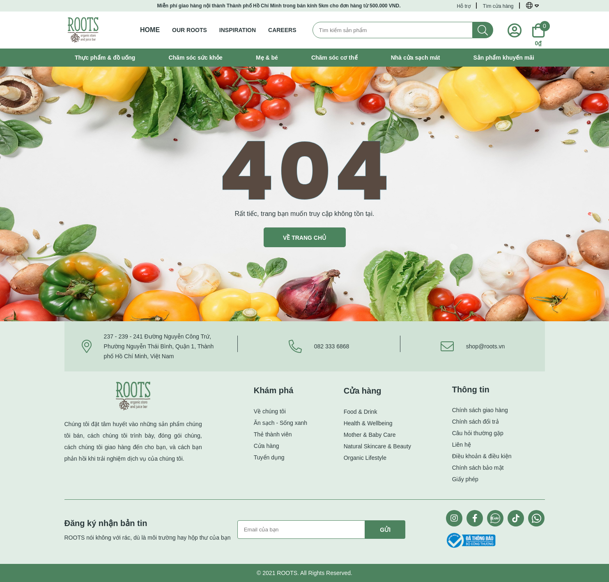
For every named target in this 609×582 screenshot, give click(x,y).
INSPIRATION (237, 30)
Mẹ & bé (267, 57)
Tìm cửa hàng (498, 6)
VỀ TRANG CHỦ (304, 237)
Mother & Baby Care (370, 434)
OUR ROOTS (189, 30)
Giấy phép (465, 479)
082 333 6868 (331, 346)
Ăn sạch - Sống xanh (280, 423)
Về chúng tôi (270, 411)
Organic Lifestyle (365, 457)
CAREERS (282, 30)
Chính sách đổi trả (475, 421)
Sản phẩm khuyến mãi (503, 57)
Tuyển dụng (269, 457)
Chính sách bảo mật (478, 467)
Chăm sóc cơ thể (334, 57)
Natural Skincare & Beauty (377, 446)
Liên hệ (461, 444)
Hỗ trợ (463, 6)
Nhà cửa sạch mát (415, 57)
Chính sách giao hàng (480, 410)
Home (150, 29)
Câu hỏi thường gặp (477, 433)
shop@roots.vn (485, 346)
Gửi (385, 529)
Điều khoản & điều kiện (482, 456)
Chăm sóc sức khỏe (195, 57)
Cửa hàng (266, 446)
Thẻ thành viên (273, 434)
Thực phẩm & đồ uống (105, 57)
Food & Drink (360, 411)
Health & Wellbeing (368, 423)
